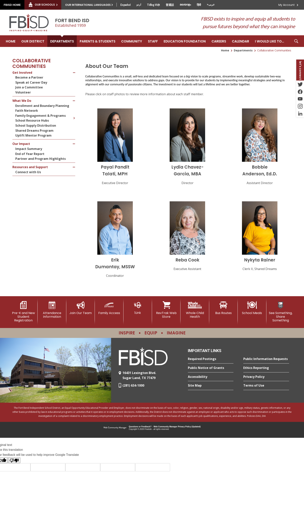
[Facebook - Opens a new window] (300, 91)
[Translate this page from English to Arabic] (211, 4)
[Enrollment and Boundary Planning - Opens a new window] (45, 105)
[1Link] (137, 308)
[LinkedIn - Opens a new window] (300, 113)
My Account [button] (286, 5)
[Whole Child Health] (194, 309)
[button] (296, 41)
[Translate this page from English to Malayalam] (185, 4)
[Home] (10, 41)
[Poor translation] (14, 460)
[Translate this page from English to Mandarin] (170, 5)
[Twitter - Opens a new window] (300, 84)
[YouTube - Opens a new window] (300, 98)
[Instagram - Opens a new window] (300, 106)
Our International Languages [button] (88, 5)
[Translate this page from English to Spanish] (125, 5)
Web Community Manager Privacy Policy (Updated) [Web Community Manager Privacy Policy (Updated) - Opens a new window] (177, 427)
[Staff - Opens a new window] (153, 41)
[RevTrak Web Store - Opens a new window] (166, 309)
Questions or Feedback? (140, 427)
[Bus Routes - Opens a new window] (223, 308)
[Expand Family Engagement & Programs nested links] (74, 115)
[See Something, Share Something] (280, 311)
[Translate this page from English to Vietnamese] (153, 5)
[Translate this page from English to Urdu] (139, 4)
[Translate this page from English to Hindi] (199, 5)
